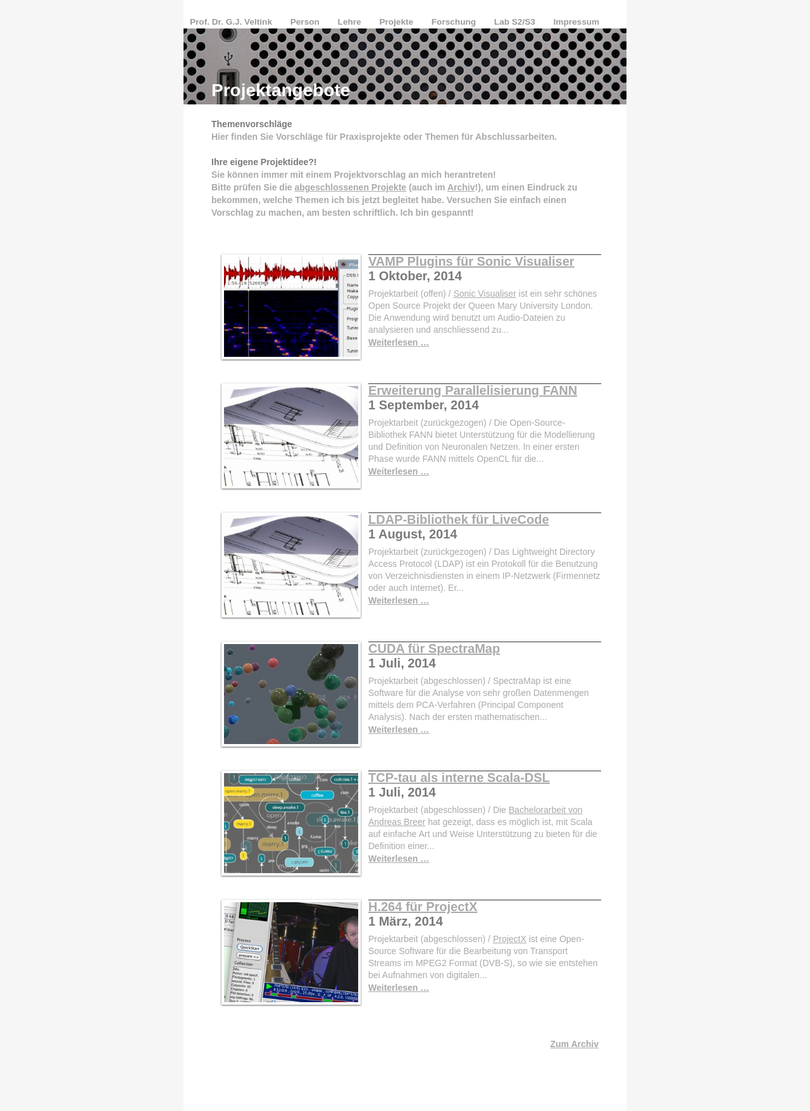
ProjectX (509, 939)
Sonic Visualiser (484, 294)
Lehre (351, 22)
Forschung (455, 22)
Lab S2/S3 (516, 22)
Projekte (397, 22)
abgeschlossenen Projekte (350, 187)
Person (306, 22)
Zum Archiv (575, 1044)
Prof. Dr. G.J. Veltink (232, 22)
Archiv (461, 187)
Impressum (577, 22)
